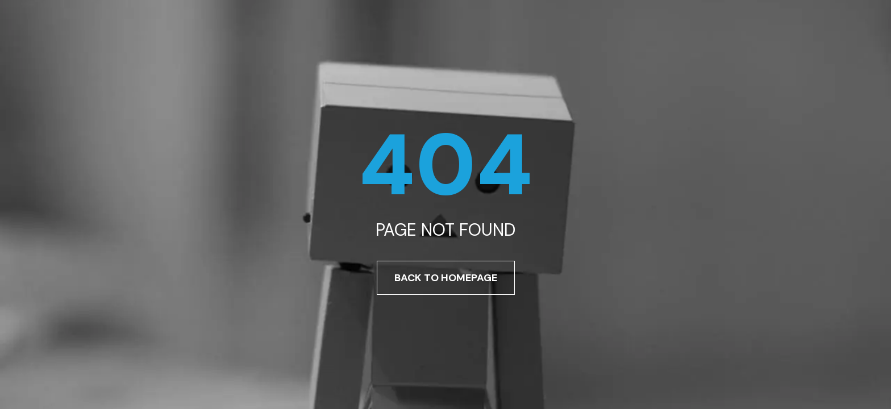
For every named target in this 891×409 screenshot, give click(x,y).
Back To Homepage (445, 278)
